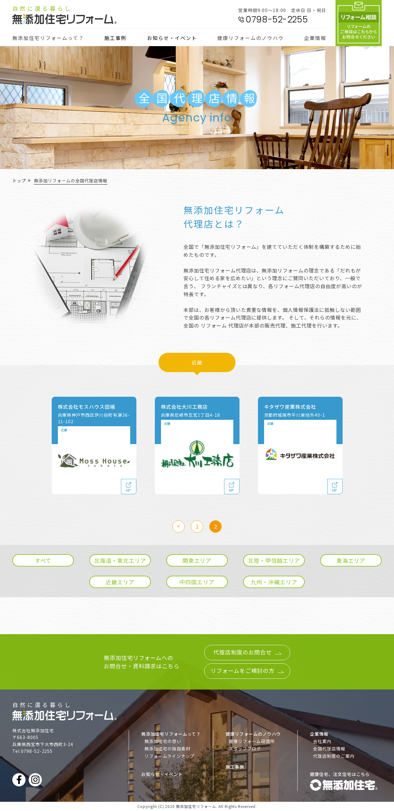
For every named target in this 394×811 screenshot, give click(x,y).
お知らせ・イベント (172, 38)
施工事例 (115, 38)
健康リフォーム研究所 (252, 741)
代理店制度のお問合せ (242, 652)
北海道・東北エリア (120, 560)
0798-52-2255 (277, 20)
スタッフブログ (245, 748)
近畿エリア (120, 582)
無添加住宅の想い (162, 741)
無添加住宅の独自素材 (167, 748)
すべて (43, 560)
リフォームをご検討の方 (243, 670)
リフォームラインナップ (169, 756)
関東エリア (197, 560)
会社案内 (322, 741)
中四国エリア (197, 582)
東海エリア (351, 560)
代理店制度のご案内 (334, 756)
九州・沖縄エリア (274, 582)
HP (128, 490)
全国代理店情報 (329, 748)
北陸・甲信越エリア (274, 560)
